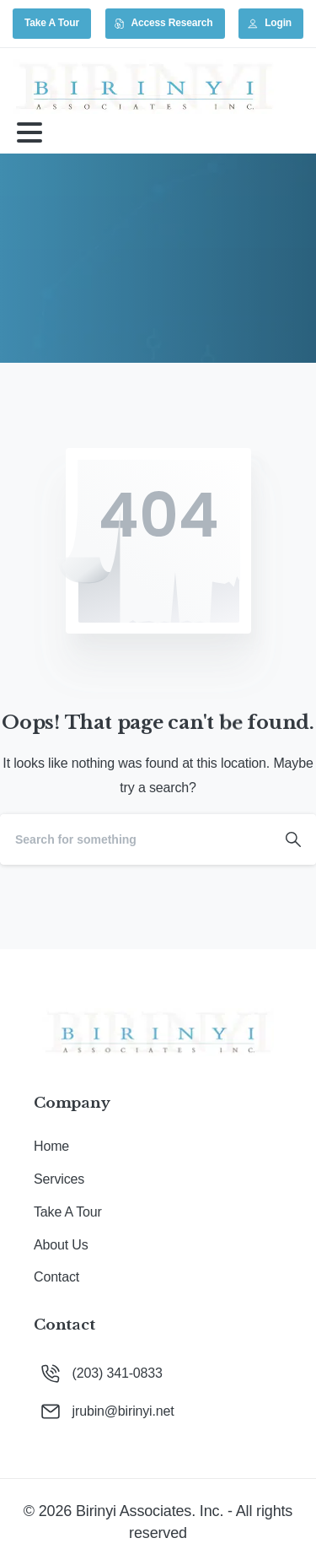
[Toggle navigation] (29, 132)
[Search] (135, 839)
